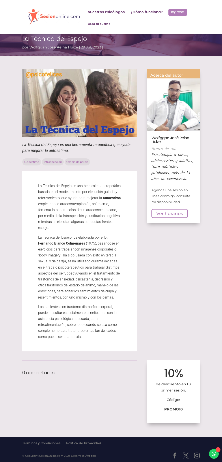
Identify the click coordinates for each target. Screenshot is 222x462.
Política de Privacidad (83, 443)
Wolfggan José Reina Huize (53, 47)
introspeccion (53, 161)
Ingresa (177, 12)
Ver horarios (169, 213)
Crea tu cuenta (99, 24)
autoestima (31, 161)
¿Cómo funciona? (147, 13)
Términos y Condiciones (41, 443)
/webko (90, 455)
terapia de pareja (77, 161)
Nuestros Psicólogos (106, 13)
